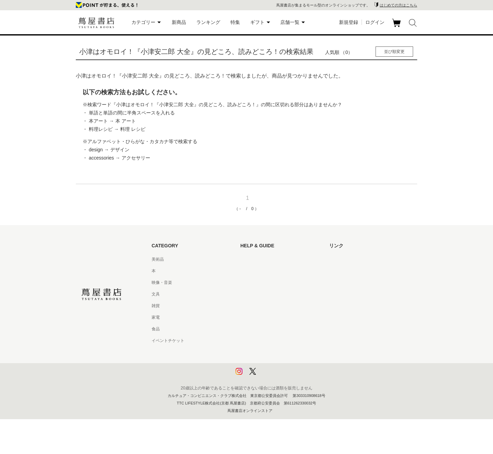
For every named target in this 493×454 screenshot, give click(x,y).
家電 (156, 317)
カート (397, 27)
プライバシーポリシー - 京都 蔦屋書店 (275, 363)
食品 (156, 329)
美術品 (158, 259)
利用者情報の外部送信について (269, 375)
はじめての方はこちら (398, 5)
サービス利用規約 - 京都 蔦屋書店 (271, 305)
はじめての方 (252, 259)
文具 (156, 294)
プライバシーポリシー (260, 352)
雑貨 (156, 305)
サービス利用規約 (256, 294)
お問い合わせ (252, 282)
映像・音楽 (162, 282)
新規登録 (348, 22)
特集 (235, 22)
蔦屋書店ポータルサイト (351, 259)
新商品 (179, 22)
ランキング (208, 22)
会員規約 (248, 317)
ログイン (374, 22)
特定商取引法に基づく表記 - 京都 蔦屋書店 (279, 340)
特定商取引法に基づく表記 (265, 329)
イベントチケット (168, 340)
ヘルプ (246, 271)
